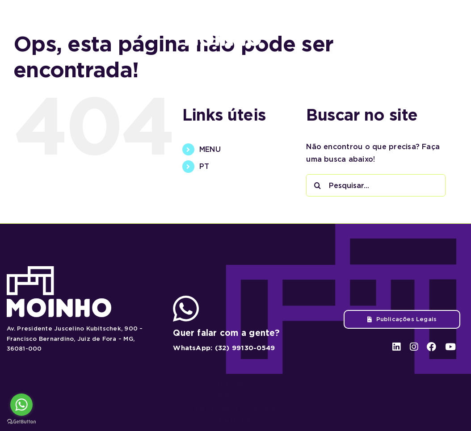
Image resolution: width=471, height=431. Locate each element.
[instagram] (414, 27)
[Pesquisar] (317, 185)
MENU (210, 149)
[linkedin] (397, 27)
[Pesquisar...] (375, 185)
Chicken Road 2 (235, 384)
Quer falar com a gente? (226, 333)
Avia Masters (235, 420)
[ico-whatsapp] (186, 299)
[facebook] (431, 27)
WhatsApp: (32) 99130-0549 (224, 348)
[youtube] (449, 27)
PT (204, 166)
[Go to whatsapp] (21, 404)
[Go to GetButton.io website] (21, 422)
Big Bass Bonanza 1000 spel (235, 408)
